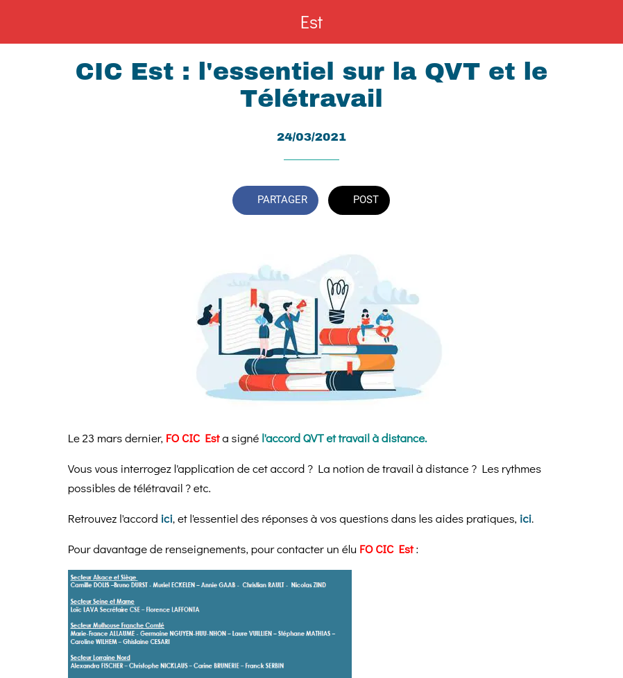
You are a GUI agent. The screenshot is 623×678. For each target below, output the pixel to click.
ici (167, 518)
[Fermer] (22, 22)
